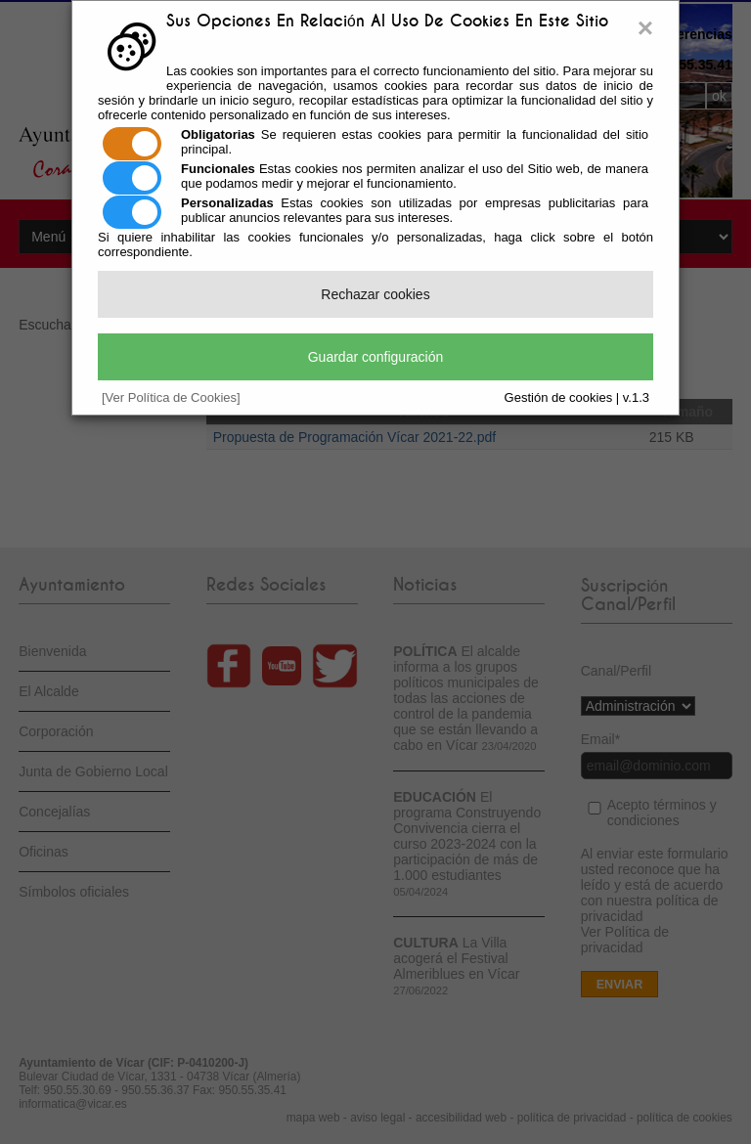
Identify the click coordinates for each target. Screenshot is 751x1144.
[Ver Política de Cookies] (171, 397)
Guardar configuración (376, 357)
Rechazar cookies (375, 294)
